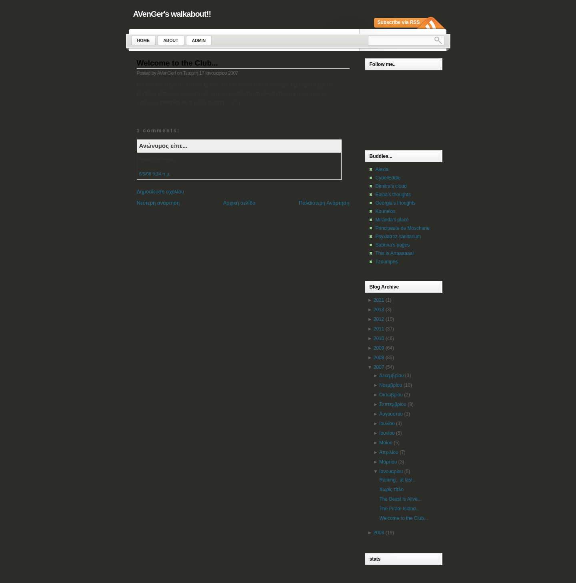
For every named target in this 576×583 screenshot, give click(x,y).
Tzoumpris (387, 262)
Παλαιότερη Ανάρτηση (324, 203)
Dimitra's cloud (391, 186)
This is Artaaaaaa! (395, 253)
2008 (379, 357)
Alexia (382, 169)
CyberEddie (388, 178)
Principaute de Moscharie (403, 228)
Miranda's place (392, 220)
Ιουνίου (386, 433)
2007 (379, 367)
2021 (379, 300)
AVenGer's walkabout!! (172, 14)
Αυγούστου (391, 414)
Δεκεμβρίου (391, 375)
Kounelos (386, 211)
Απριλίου (388, 452)
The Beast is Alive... (400, 499)
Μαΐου (385, 443)
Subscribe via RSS (399, 22)
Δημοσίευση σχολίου (160, 192)
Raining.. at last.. (397, 480)
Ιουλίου (386, 423)
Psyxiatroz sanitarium (398, 236)
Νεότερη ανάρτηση (158, 203)
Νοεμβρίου (390, 385)
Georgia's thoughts (396, 203)
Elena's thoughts (393, 194)
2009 (379, 348)
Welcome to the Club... (177, 63)
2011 (379, 329)
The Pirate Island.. (398, 508)
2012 (379, 319)
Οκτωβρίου (391, 395)
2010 (379, 338)
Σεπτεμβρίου (392, 404)
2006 (379, 532)
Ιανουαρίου (391, 471)
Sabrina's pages (393, 245)
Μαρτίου (388, 462)
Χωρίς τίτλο (391, 489)
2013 (379, 309)
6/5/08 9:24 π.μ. (154, 173)
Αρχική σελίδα (239, 203)
